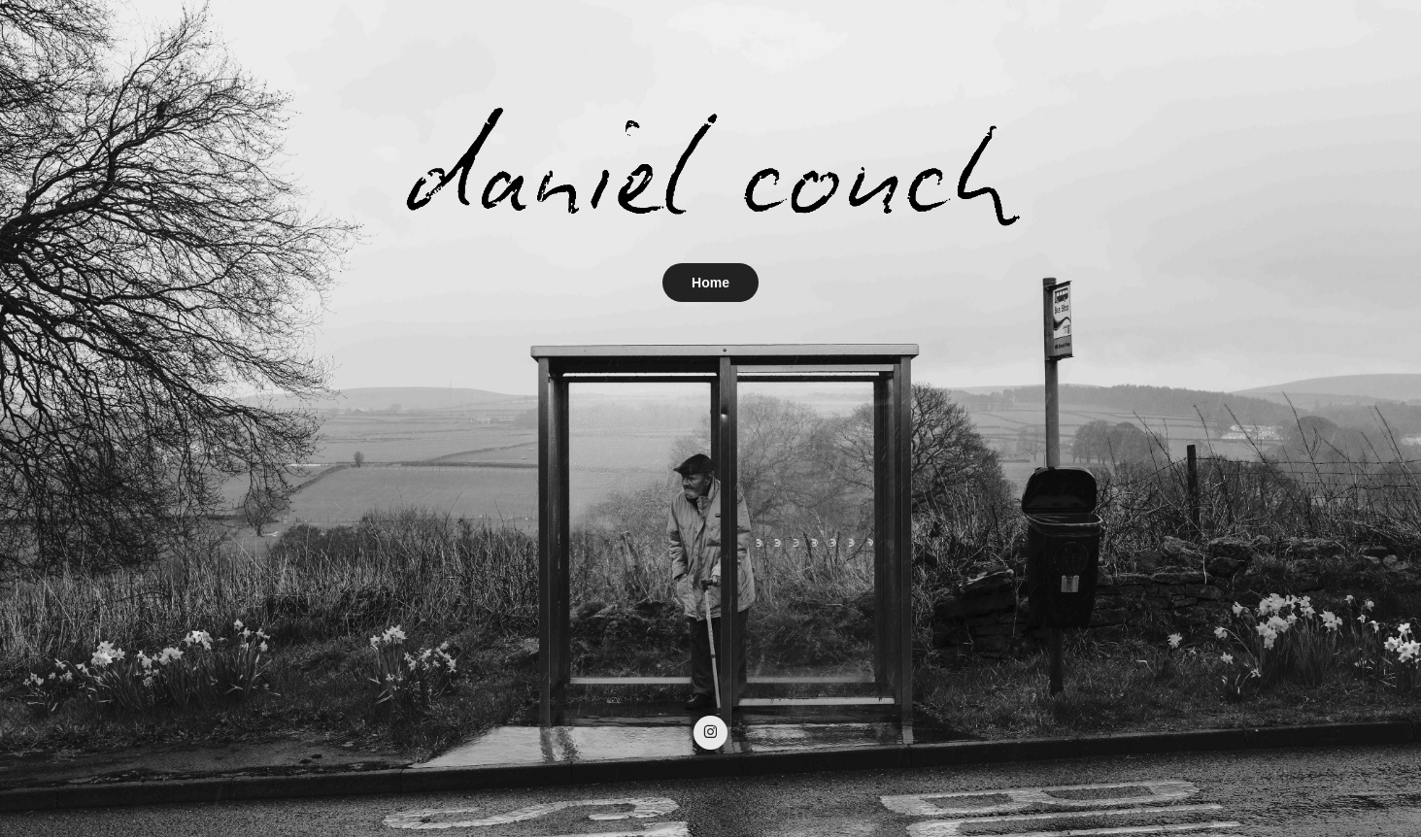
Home (710, 282)
